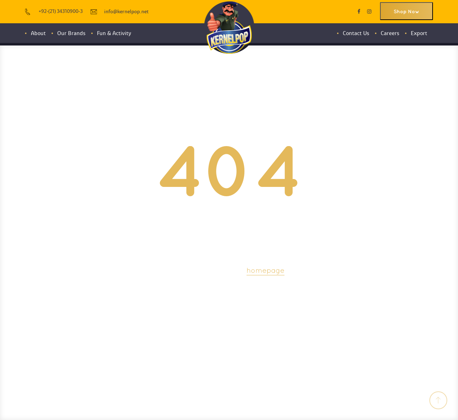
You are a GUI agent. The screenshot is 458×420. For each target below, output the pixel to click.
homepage (265, 271)
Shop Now (406, 11)
